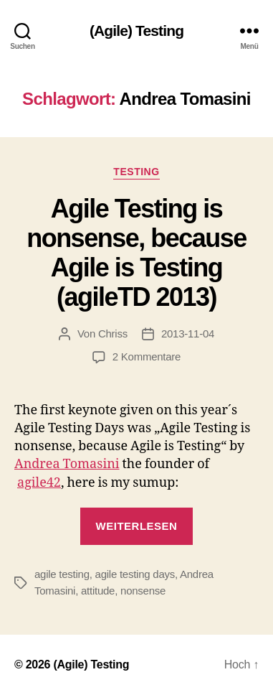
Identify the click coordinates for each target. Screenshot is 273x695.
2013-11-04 (187, 333)
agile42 (39, 483)
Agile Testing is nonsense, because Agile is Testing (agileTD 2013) (136, 253)
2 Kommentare (146, 356)
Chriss (113, 333)
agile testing (62, 574)
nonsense (143, 590)
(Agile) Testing (136, 30)
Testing (136, 171)
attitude (98, 590)
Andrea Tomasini (67, 464)
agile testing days (135, 574)
